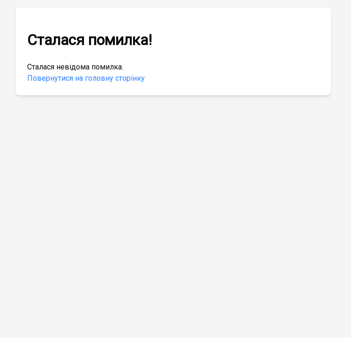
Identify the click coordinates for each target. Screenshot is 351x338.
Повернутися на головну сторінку (86, 78)
